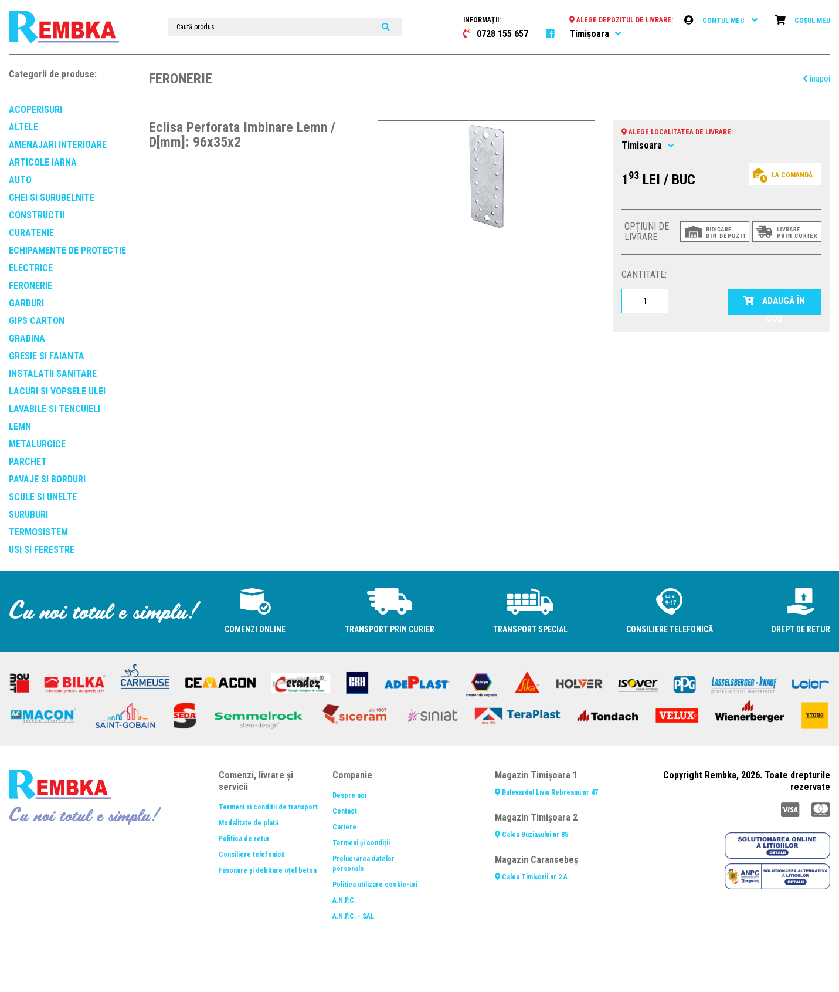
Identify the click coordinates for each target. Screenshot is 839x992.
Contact (344, 811)
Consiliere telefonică (252, 855)
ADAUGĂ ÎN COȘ (774, 305)
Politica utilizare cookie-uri (374, 884)
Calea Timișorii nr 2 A (531, 877)
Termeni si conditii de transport (268, 807)
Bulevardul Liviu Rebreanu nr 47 (546, 792)
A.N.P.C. (344, 900)
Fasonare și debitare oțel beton (268, 870)
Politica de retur (244, 839)
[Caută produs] (285, 27)
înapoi (816, 78)
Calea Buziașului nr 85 (531, 835)
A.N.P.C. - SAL (353, 916)
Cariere (344, 827)
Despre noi (349, 795)
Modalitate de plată (248, 823)
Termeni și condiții (361, 843)
